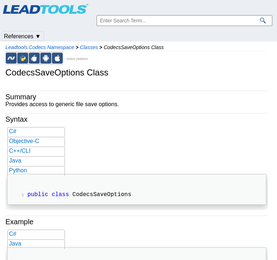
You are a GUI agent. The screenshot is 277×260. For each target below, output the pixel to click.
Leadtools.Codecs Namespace (39, 47)
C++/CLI (20, 151)
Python (18, 170)
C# (12, 131)
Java (15, 160)
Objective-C (24, 141)
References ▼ (22, 36)
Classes (89, 47)
